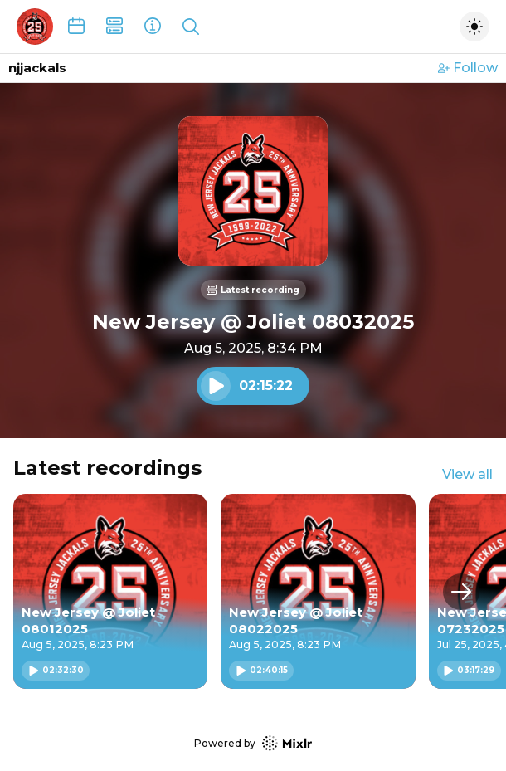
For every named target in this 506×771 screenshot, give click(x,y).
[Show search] (191, 26)
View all (467, 474)
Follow (468, 68)
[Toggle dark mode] (474, 26)
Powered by (253, 743)
